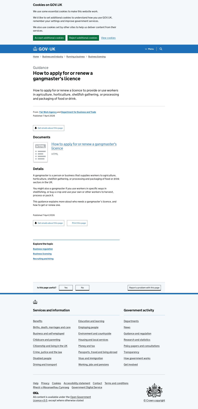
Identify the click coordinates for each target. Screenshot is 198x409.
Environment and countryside (94, 333)
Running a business (75, 56)
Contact (97, 383)
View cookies (108, 37)
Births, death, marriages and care (52, 327)
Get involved (131, 364)
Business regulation (43, 249)
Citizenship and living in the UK (50, 345)
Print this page (79, 223)
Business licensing (97, 56)
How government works (137, 358)
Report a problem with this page (144, 287)
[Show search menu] (161, 49)
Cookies (56, 383)
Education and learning (91, 321)
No (85, 287)
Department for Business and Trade (78, 112)
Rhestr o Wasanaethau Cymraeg (51, 387)
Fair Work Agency (48, 112)
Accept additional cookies (49, 37)
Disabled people (42, 358)
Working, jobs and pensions (93, 364)
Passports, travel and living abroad (97, 352)
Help (35, 383)
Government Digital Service (87, 387)
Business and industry (52, 56)
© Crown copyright (154, 400)
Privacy (45, 383)
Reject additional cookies (83, 37)
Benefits (37, 321)
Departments (131, 321)
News (127, 327)
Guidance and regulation (137, 333)
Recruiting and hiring (43, 258)
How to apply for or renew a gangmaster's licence (84, 146)
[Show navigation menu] (149, 49)
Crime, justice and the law (47, 352)
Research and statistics (137, 339)
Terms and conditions (116, 383)
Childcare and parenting (46, 339)
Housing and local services (93, 339)
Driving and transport (45, 364)
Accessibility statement (77, 383)
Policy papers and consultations (142, 345)
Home (36, 56)
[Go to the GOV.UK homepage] (44, 49)
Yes (68, 287)
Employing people (88, 327)
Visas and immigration (90, 358)
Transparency (131, 352)
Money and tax (86, 345)
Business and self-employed (48, 333)
